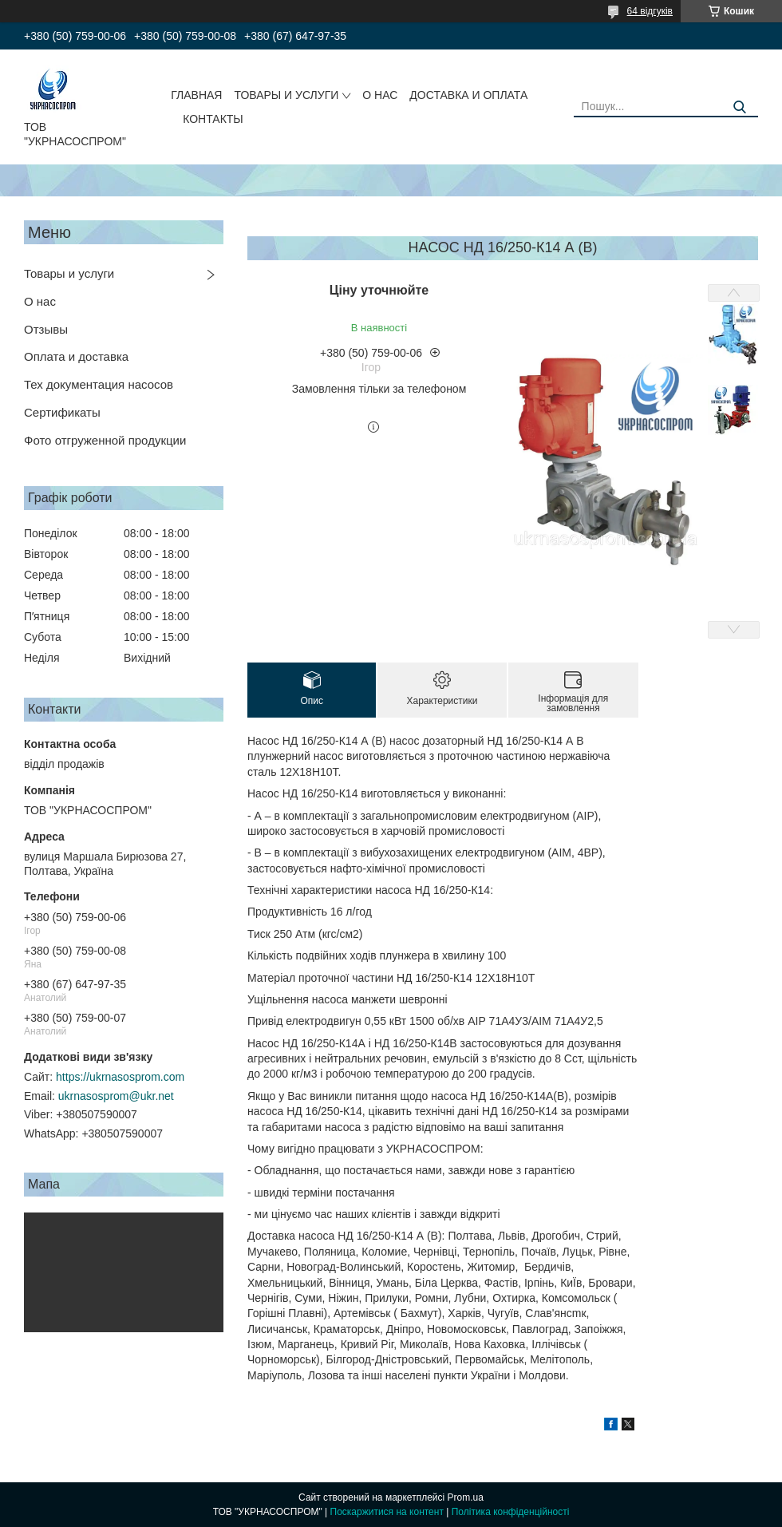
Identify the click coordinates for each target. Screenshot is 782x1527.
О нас (40, 301)
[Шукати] (740, 107)
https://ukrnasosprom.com (120, 1076)
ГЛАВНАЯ (196, 95)
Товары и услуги (69, 273)
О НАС (379, 95)
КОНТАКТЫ (213, 119)
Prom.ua (466, 1497)
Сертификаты (62, 412)
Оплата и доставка (76, 356)
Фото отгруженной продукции (105, 440)
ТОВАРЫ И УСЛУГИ (286, 95)
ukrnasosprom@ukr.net (116, 1096)
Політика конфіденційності (511, 1511)
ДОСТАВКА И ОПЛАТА (468, 95)
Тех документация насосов (98, 384)
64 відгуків (650, 11)
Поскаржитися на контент (387, 1511)
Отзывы (46, 329)
